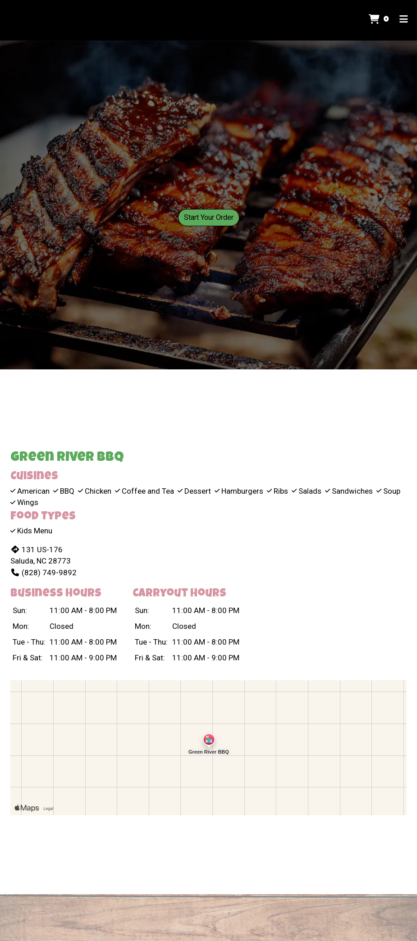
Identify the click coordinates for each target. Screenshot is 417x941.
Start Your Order (209, 217)
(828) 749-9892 (43, 572)
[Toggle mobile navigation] (403, 20)
